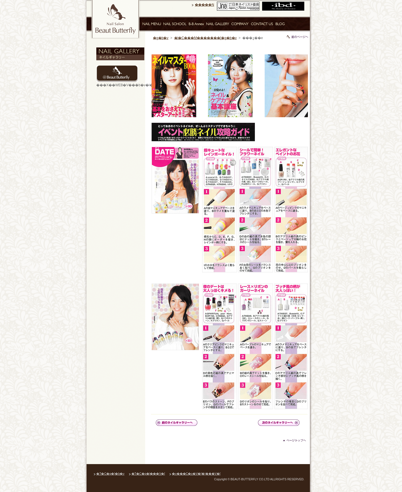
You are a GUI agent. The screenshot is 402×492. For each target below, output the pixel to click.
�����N (204, 5)
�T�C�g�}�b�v (110, 473)
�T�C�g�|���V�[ (148, 473)
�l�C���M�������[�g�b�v (205, 38)
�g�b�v (160, 38)
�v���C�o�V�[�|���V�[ (196, 473)
